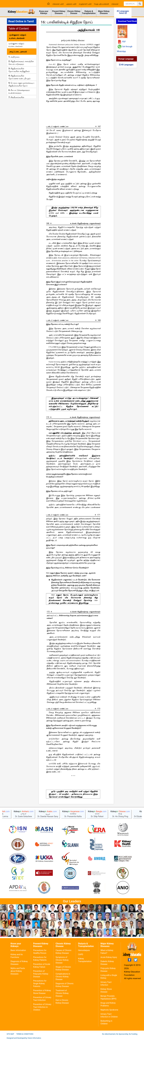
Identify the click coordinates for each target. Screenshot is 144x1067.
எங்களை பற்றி (58, 4)
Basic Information (18, 977)
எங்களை (114, 4)
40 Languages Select (123, 12)
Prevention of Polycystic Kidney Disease (40, 1001)
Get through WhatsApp (124, 48)
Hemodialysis (84, 977)
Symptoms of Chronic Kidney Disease (62, 987)
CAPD (80, 981)
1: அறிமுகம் (13, 57)
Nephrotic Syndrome (109, 1037)
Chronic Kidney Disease (73, 12)
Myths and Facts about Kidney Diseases (18, 998)
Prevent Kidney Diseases (58, 12)
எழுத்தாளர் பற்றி (85, 4)
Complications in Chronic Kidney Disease (63, 1003)
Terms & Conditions (24, 1061)
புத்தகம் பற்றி (71, 4)
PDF (124, 42)
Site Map (10, 1061)
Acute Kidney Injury (108, 984)
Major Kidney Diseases (104, 12)
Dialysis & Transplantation (89, 12)
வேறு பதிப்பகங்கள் (101, 4)
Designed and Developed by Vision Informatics (24, 1065)
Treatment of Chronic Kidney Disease (62, 1020)
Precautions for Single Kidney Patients (39, 1010)
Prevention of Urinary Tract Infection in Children (42, 1034)
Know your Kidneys (43, 12)
